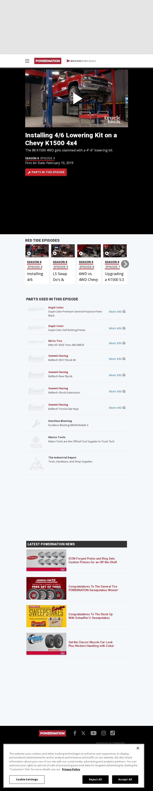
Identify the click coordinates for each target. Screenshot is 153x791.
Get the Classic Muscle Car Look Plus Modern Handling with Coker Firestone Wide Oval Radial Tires (91, 646)
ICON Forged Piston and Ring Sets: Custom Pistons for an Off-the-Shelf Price (93, 562)
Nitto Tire (55, 341)
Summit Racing (58, 355)
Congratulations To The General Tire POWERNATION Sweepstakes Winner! (93, 588)
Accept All (125, 779)
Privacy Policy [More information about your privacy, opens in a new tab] (71, 769)
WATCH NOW (81, 61)
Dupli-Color (56, 307)
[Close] (137, 748)
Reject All (95, 779)
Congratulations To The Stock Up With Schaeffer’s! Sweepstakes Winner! (91, 618)
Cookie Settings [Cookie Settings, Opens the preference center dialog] (27, 779)
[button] (27, 61)
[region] (73, 766)
